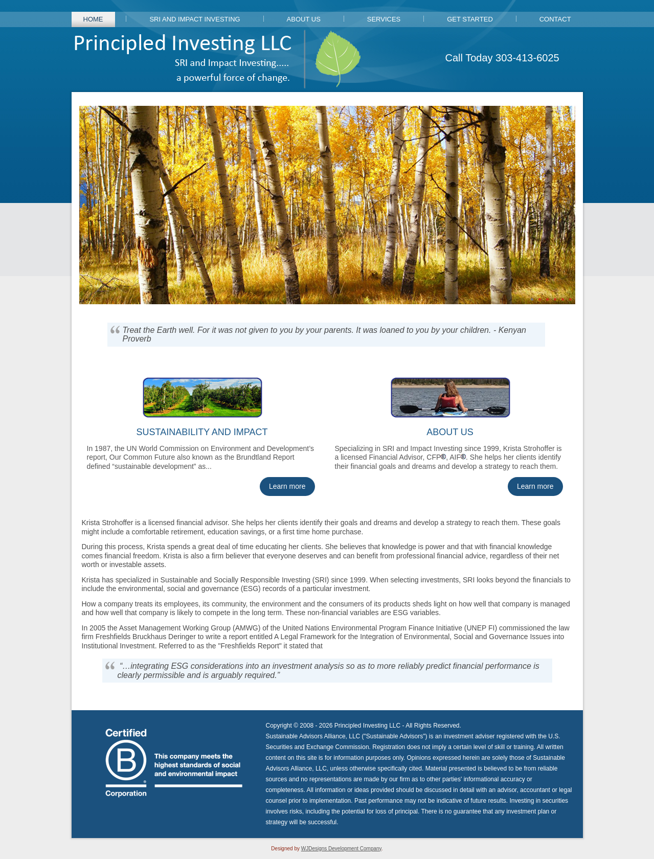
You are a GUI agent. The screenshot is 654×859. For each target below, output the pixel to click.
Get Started (470, 19)
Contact (555, 19)
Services (384, 19)
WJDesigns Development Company (341, 848)
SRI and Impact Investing (194, 19)
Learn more (287, 486)
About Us (304, 19)
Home (93, 19)
